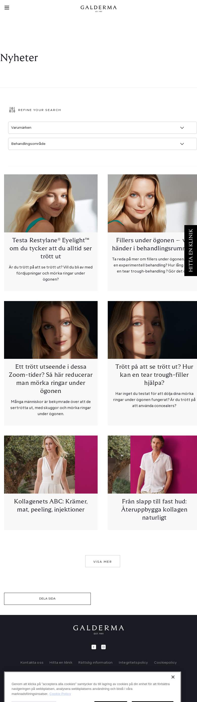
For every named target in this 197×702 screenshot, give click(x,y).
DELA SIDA (47, 598)
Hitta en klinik (60, 662)
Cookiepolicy (165, 662)
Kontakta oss (31, 662)
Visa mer (102, 561)
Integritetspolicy (133, 662)
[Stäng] (173, 689)
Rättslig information (95, 662)
